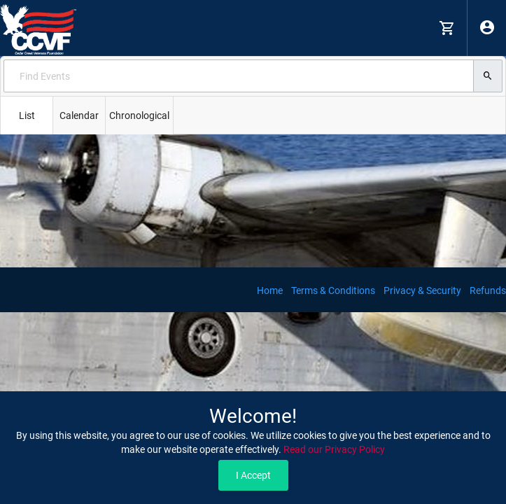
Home (270, 290)
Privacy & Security (422, 290)
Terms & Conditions (333, 290)
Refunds (488, 290)
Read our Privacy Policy (334, 449)
